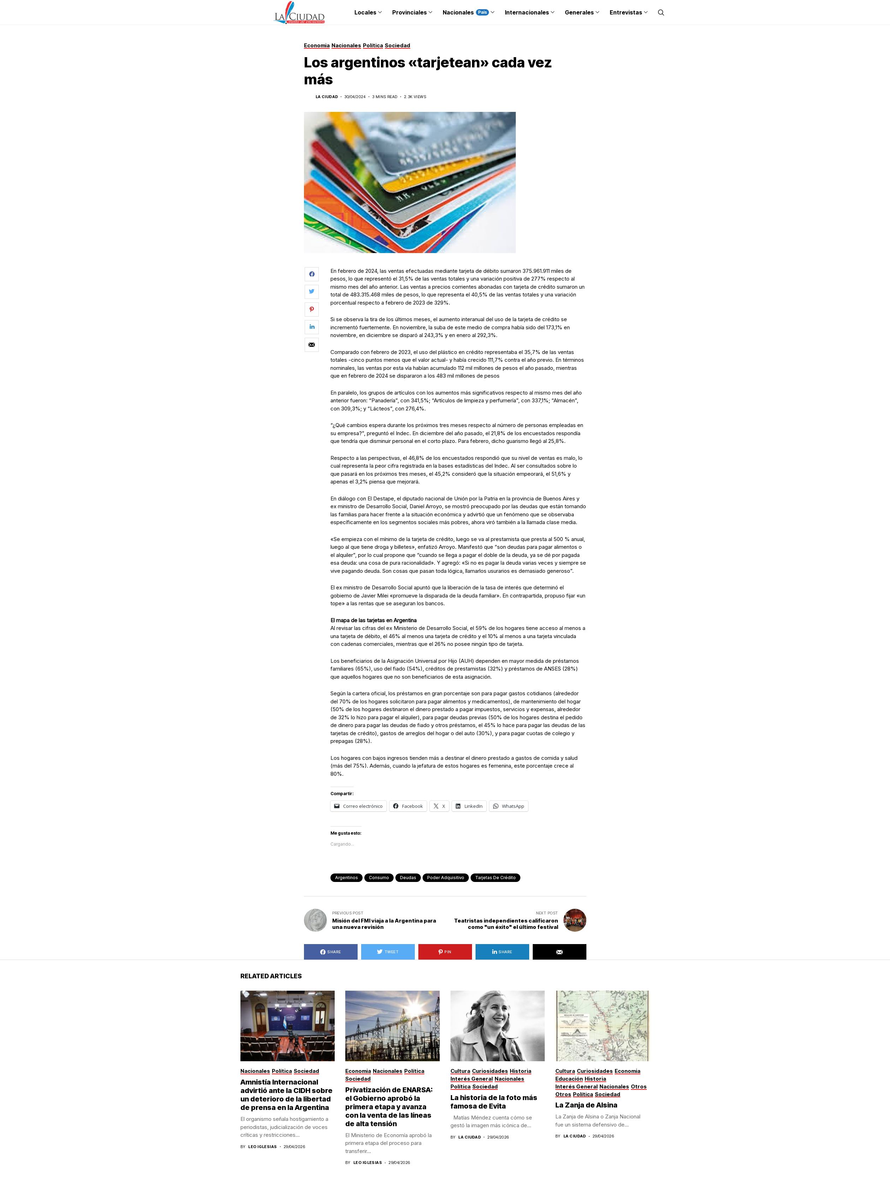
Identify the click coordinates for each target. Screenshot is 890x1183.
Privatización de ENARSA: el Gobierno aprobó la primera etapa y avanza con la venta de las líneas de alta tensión (389, 1107)
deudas (408, 877)
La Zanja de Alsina (586, 1105)
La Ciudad (327, 97)
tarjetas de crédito (495, 877)
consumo (379, 877)
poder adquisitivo (445, 877)
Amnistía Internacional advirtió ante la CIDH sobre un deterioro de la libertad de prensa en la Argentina (286, 1095)
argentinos (346, 877)
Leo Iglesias (262, 1147)
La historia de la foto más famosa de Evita (493, 1101)
